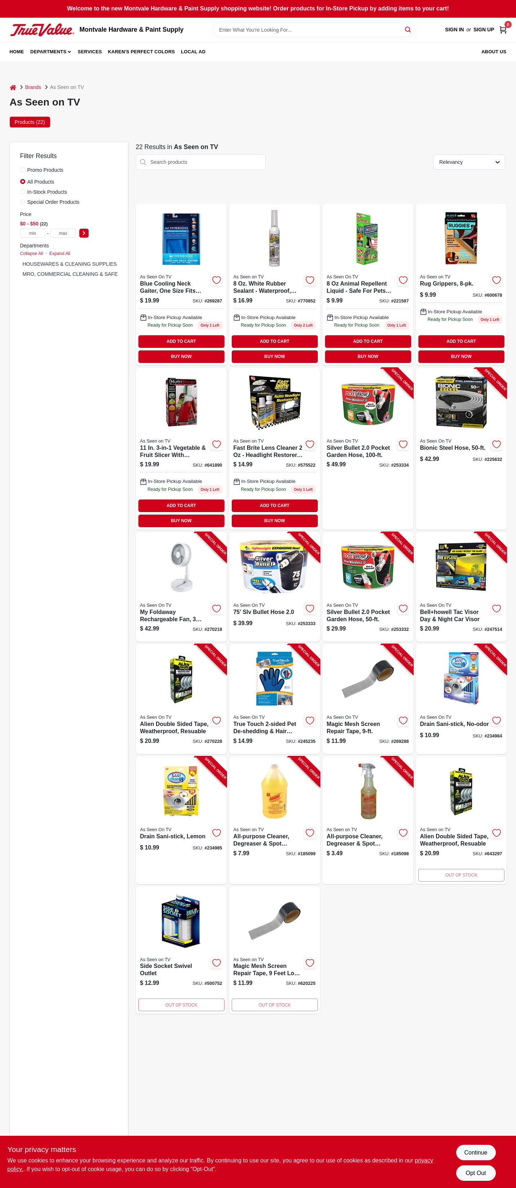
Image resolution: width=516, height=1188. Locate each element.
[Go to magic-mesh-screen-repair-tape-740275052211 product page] (274, 950)
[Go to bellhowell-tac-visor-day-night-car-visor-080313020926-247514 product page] (461, 587)
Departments (48, 51)
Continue (475, 1152)
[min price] (32, 233)
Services (90, 51)
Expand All (59, 253)
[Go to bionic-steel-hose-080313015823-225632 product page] (461, 449)
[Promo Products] (22, 169)
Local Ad (193, 51)
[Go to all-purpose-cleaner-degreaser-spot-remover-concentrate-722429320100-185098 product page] (367, 820)
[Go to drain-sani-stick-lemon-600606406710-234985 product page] (181, 820)
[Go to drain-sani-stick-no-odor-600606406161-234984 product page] (461, 699)
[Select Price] (84, 233)
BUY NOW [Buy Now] (181, 356)
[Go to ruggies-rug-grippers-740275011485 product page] (461, 285)
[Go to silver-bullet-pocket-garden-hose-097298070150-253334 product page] (367, 449)
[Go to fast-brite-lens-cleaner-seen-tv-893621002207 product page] (274, 449)
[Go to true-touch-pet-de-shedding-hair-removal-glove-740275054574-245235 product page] (274, 699)
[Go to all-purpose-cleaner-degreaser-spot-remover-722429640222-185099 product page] (274, 820)
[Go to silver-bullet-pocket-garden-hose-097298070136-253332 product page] (367, 587)
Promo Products (45, 170)
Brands (33, 87)
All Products (40, 182)
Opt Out (476, 1173)
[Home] (13, 87)
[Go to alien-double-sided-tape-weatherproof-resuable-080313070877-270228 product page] (181, 699)
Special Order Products (53, 202)
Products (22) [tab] (30, 122)
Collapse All (31, 253)
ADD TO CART (181, 341)
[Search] (408, 29)
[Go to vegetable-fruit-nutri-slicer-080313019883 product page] (181, 449)
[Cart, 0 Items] (503, 29)
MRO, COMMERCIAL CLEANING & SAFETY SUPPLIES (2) (90, 274)
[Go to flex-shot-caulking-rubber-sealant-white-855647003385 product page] (274, 285)
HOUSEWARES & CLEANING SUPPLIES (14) (75, 264)
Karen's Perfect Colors (141, 51)
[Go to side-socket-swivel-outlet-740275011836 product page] (181, 950)
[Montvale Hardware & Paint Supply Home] (42, 29)
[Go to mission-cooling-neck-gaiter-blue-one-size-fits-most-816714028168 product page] (181, 285)
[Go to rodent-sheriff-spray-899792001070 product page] (367, 285)
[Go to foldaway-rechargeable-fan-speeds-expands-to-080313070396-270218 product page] (181, 587)
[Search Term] (314, 30)
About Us (494, 51)
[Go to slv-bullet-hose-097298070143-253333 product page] (274, 587)
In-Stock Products (47, 192)
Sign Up (483, 29)
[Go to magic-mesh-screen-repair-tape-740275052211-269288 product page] (367, 699)
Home (17, 51)
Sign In (454, 29)
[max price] (63, 233)
